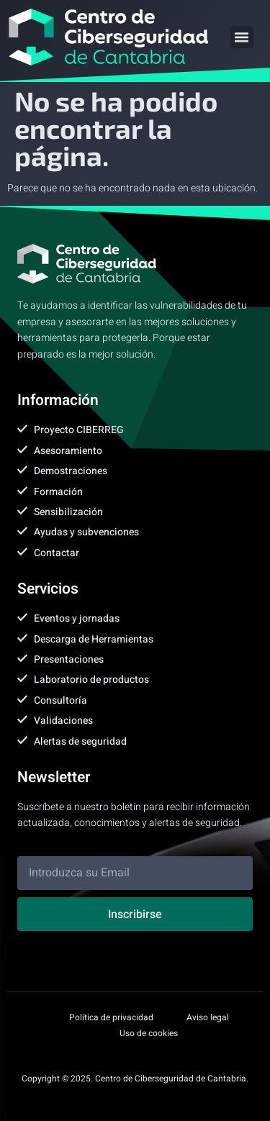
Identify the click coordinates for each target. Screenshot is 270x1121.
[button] (241, 37)
